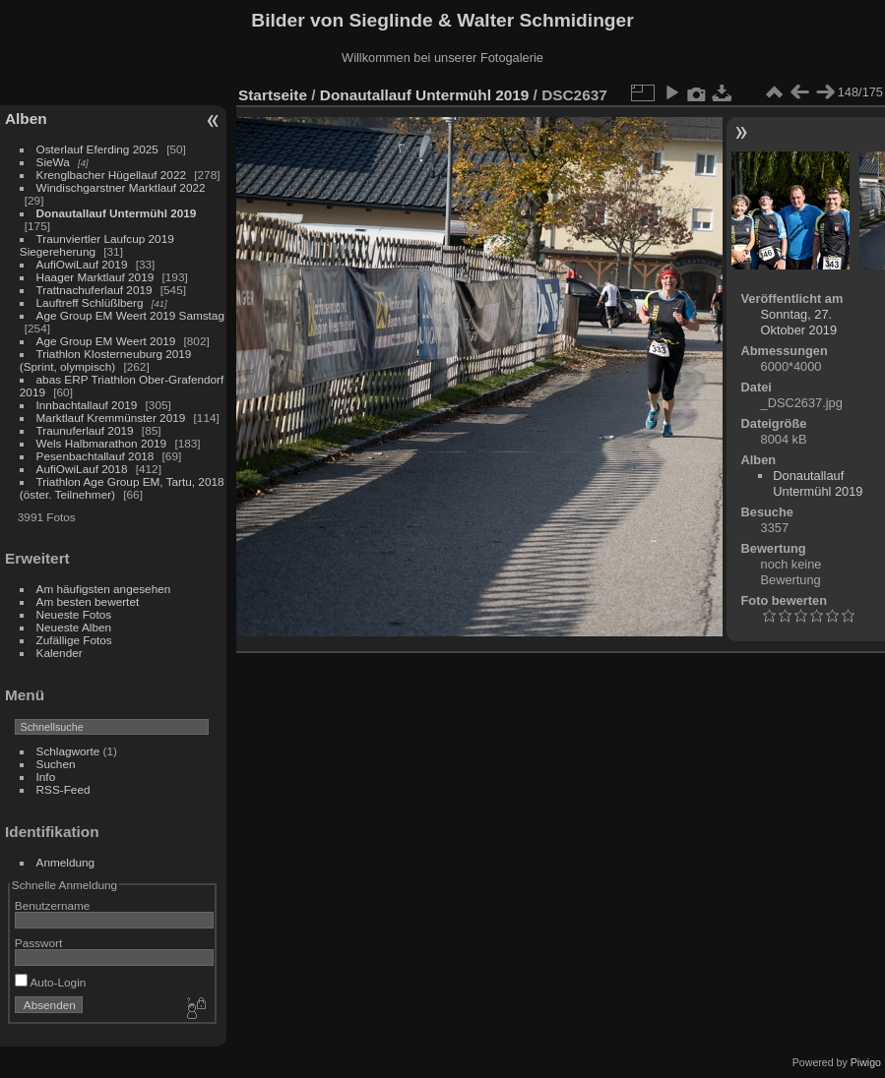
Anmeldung (65, 862)
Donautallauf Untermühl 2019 (116, 213)
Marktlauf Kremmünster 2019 (111, 417)
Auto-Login (51, 982)
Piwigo (866, 1062)
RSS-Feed (63, 789)
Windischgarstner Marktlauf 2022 (121, 187)
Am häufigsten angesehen (103, 588)
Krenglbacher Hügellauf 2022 (111, 174)
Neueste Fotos (74, 614)
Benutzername (53, 905)
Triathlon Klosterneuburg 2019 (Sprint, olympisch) (106, 360)
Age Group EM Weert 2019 (106, 340)
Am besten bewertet (88, 601)
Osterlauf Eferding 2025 (97, 149)
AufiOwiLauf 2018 (82, 468)
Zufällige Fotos (74, 639)
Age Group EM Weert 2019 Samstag (130, 315)
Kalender (59, 652)
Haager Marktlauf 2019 (95, 276)
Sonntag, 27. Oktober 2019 (799, 322)
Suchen (56, 763)
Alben (26, 118)
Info (46, 776)
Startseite (272, 95)
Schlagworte (68, 751)
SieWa (53, 161)
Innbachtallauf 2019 (87, 404)
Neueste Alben (74, 627)
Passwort (38, 942)
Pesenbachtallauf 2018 (95, 455)
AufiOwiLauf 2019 (82, 264)
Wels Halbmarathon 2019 (101, 443)
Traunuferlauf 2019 (85, 430)
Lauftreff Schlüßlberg (90, 302)
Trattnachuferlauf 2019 (94, 289)
